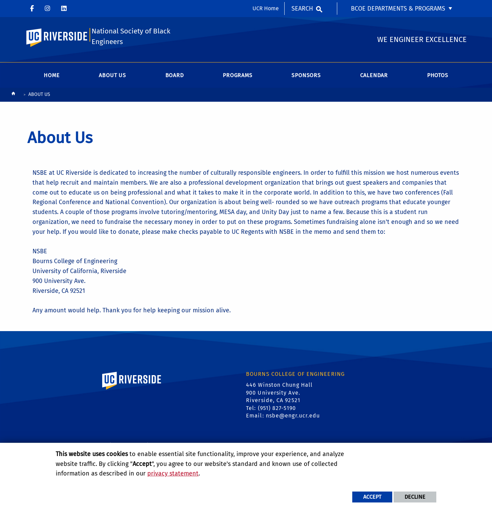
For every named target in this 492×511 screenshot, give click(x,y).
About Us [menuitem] (112, 75)
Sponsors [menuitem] (305, 75)
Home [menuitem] (51, 75)
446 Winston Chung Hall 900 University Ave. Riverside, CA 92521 (279, 393)
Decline (415, 497)
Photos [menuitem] (437, 75)
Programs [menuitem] (237, 75)
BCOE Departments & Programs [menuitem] (398, 8)
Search (302, 8)
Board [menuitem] (174, 75)
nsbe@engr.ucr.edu (293, 416)
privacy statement (173, 473)
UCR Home (265, 8)
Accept (372, 497)
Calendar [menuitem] (374, 75)
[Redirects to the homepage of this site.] (13, 95)
